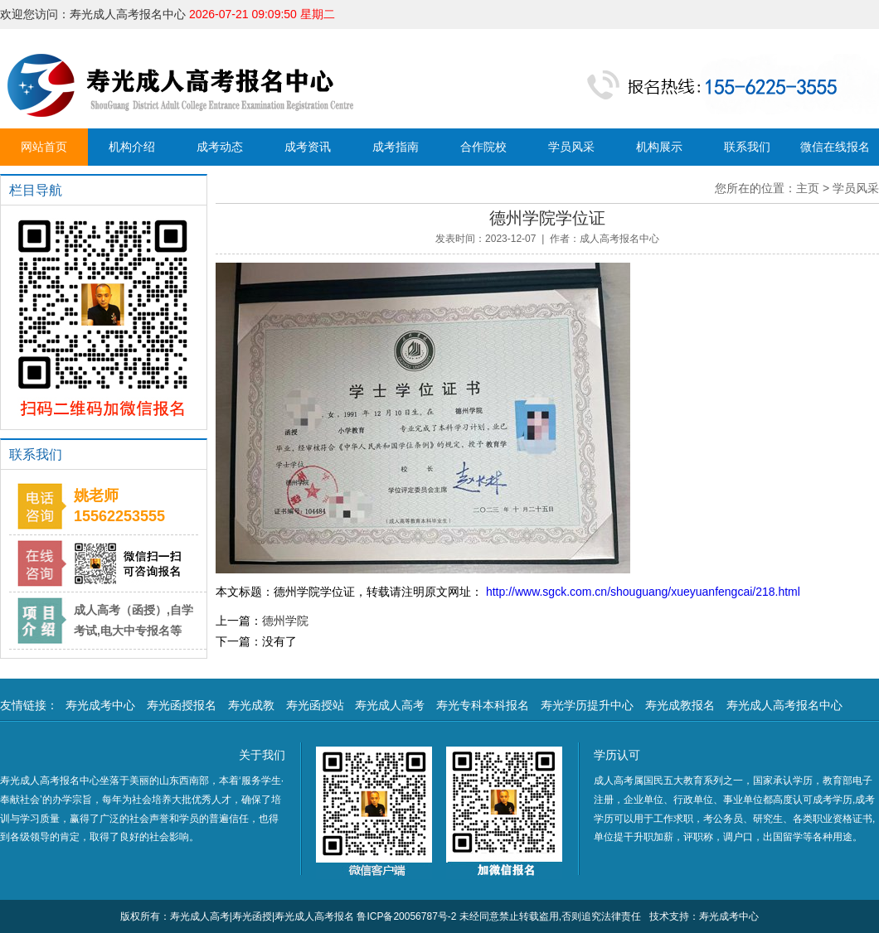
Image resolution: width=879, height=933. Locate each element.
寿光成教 (251, 705)
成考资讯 (307, 146)
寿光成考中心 (100, 705)
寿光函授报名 (181, 705)
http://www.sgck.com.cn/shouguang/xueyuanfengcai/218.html (641, 591)
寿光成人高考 (390, 705)
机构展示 (659, 146)
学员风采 (571, 146)
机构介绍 (132, 146)
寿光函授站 (315, 705)
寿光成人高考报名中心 (784, 705)
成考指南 (395, 146)
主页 (807, 188)
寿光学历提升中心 (587, 705)
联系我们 (747, 146)
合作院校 (483, 146)
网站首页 (44, 146)
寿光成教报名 (680, 705)
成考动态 (220, 146)
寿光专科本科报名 (482, 705)
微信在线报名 (835, 146)
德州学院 (285, 620)
